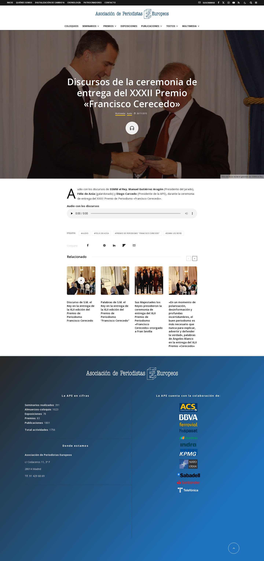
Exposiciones (129, 26)
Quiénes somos (24, 2)
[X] (223, 3)
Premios (108, 26)
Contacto (110, 2)
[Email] (134, 245)
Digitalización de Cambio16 (49, 2)
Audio (129, 113)
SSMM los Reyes (174, 233)
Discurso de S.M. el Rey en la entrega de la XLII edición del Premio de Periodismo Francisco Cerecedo (80, 311)
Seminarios (89, 26)
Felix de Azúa (102, 233)
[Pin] (104, 245)
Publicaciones (150, 26)
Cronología (74, 2)
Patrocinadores (93, 2)
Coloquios (71, 26)
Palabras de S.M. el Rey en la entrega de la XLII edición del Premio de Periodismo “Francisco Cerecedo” (115, 311)
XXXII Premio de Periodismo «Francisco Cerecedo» (129, 198)
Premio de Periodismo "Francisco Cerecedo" (138, 233)
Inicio (10, 2)
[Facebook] (218, 3)
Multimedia (189, 26)
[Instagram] (228, 3)
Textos (170, 26)
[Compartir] (88, 245)
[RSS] (238, 3)
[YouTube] (233, 3)
